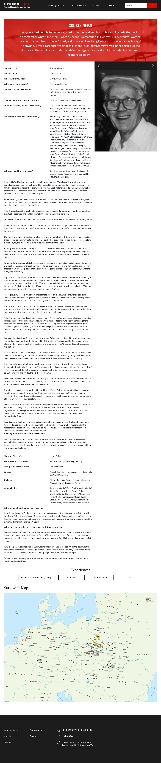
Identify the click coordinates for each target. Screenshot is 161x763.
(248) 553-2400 (85, 730)
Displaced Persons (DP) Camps (36, 577)
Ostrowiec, (55, 78)
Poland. (63, 78)
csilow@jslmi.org (70, 736)
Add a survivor (36, 730)
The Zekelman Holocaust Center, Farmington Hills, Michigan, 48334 (77, 743)
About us (96, 5)
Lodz (52, 456)
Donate (110, 5)
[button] (100, 65)
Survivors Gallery (78, 5)
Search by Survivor (55, 5)
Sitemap (7, 742)
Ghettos (71, 577)
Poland (59, 456)
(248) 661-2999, (70, 730)
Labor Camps (100, 577)
